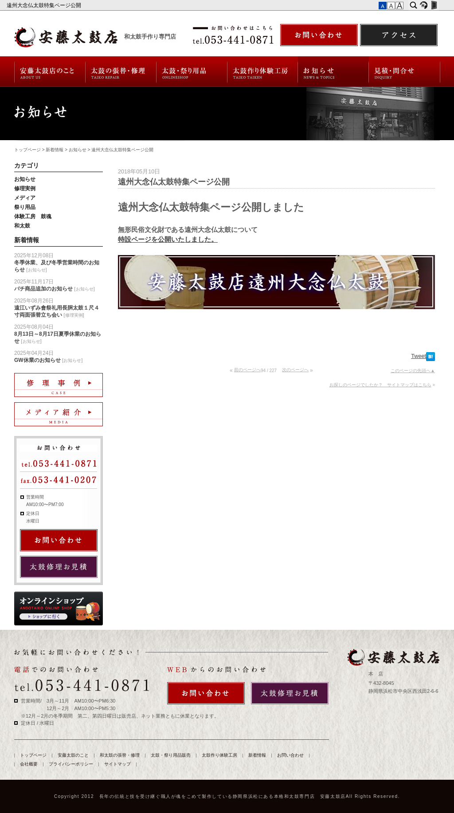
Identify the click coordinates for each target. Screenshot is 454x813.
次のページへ (295, 369)
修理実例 (24, 188)
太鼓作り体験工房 (262, 71)
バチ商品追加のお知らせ (43, 289)
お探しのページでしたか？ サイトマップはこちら (380, 384)
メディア (24, 198)
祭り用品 (24, 207)
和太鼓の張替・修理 (121, 71)
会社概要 (29, 764)
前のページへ (247, 369)
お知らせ (77, 149)
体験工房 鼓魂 (32, 216)
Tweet (418, 356)
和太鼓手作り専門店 (150, 37)
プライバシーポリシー (71, 764)
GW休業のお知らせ (37, 360)
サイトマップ (117, 764)
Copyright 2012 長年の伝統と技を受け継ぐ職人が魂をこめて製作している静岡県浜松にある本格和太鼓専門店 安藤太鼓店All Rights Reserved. (227, 796)
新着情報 (333, 71)
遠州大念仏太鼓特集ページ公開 (44, 5)
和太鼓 (22, 226)
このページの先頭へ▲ (413, 370)
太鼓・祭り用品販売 (192, 71)
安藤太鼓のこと (49, 71)
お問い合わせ (404, 71)
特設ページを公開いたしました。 (168, 239)
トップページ (27, 149)
